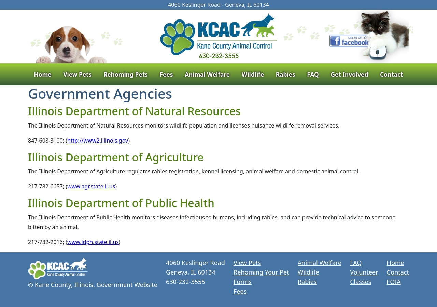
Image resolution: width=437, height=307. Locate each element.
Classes (360, 282)
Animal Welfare (207, 74)
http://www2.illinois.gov (97, 140)
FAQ (313, 74)
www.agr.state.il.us (91, 186)
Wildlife (253, 74)
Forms (243, 282)
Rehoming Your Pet (261, 272)
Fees (166, 74)
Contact (391, 74)
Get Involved (349, 74)
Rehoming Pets (125, 74)
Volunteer (364, 272)
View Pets (77, 74)
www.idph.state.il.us (93, 242)
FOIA (394, 282)
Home (42, 74)
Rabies (285, 74)
